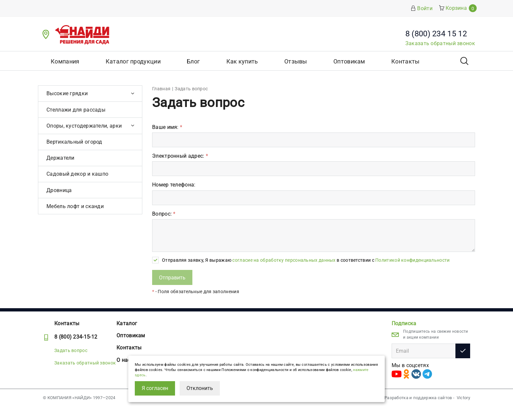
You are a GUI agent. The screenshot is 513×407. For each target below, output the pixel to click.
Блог (193, 61)
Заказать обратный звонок (440, 43)
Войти (422, 8)
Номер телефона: (174, 185)
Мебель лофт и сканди (75, 206)
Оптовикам (349, 61)
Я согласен (155, 388)
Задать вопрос (70, 350)
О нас (123, 360)
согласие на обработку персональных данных (283, 260)
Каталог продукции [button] (133, 61)
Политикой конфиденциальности (412, 260)
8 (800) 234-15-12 (75, 337)
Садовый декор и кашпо (77, 174)
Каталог (126, 323)
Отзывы (295, 61)
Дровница (59, 190)
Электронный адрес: (180, 156)
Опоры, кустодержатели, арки (84, 126)
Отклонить (199, 388)
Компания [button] (65, 61)
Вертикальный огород (74, 142)
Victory (463, 397)
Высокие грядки (67, 93)
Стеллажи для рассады (75, 110)
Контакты (405, 61)
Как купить (242, 61)
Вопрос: (164, 214)
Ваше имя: (167, 127)
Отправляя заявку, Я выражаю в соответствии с (306, 260)
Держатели (60, 158)
